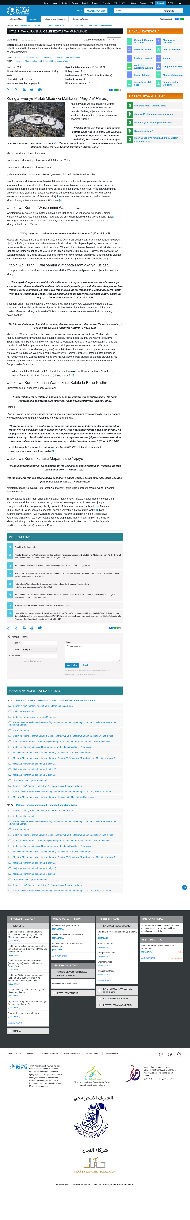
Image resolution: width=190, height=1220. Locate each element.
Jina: (17, 643)
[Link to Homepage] (18, 10)
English (46, 3)
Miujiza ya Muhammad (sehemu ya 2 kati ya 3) (32, 769)
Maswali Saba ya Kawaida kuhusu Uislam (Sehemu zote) (156, 139)
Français (75, 3)
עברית (179, 3)
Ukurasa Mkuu (16, 19)
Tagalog (143, 3)
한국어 (170, 3)
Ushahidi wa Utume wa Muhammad (58, 26)
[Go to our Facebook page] (161, 1054)
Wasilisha (72, 665)
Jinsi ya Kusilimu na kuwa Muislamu (153, 114)
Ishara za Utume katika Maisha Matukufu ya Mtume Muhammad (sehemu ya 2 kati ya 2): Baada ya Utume (59, 791)
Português (106, 3)
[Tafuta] (160, 10)
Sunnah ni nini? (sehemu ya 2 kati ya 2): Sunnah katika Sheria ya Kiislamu (45, 786)
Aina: (10, 57)
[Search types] (173, 10)
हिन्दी (151, 3)
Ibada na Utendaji (143, 58)
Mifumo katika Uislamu (170, 83)
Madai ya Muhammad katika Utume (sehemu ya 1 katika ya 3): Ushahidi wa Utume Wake (51, 797)
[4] (90, 251)
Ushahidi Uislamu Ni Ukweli (31, 26)
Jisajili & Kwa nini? (96, 11)
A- (109, 39)
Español (65, 3)
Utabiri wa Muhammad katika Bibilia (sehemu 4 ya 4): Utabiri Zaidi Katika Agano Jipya (50, 747)
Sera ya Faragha (92, 1053)
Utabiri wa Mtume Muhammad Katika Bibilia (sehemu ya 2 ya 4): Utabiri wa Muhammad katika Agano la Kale (60, 736)
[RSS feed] (179, 1054)
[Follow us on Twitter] (170, 1054)
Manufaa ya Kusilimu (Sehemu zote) (153, 122)
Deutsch (85, 3)
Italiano (133, 3)
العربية (55, 3)
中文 (115, 3)
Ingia (79, 11)
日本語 (124, 3)
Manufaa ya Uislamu (169, 41)
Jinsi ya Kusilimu (172, 49)
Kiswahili (160, 3)
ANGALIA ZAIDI (15, 1023)
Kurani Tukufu (141, 75)
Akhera (167, 58)
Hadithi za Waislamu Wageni (143, 66)
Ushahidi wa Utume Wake (57, 61)
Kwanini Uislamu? (143, 131)
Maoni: (68, 642)
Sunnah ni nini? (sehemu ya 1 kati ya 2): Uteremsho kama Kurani (40, 706)
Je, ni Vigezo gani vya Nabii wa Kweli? (28, 780)
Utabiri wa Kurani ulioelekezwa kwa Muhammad (32, 717)
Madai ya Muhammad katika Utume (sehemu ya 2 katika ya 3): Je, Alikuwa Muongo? (49, 752)
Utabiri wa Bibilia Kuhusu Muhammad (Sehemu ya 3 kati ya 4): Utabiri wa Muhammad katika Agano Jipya (59, 741)
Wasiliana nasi (166, 19)
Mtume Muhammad (33, 61)
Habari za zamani (18, 730)
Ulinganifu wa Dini (172, 66)
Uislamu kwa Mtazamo (55, 19)
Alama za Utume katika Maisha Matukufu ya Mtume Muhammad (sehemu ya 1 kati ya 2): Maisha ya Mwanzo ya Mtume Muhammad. (62, 723)
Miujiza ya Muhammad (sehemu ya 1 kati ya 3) (32, 764)
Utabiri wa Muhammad (21, 711)
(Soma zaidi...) (14, 941)
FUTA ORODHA (176, 958)
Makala (33, 19)
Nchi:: (17, 649)
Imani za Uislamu (143, 49)
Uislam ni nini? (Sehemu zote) (150, 105)
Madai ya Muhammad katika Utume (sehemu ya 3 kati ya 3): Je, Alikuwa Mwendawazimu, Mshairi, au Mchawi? (61, 758)
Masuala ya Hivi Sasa (142, 83)
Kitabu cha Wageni (80, 19)
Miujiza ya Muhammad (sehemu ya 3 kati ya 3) (32, 775)
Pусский (95, 3)
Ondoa (180, 952)
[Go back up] (184, 887)
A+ (118, 39)
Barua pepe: (14, 656)
